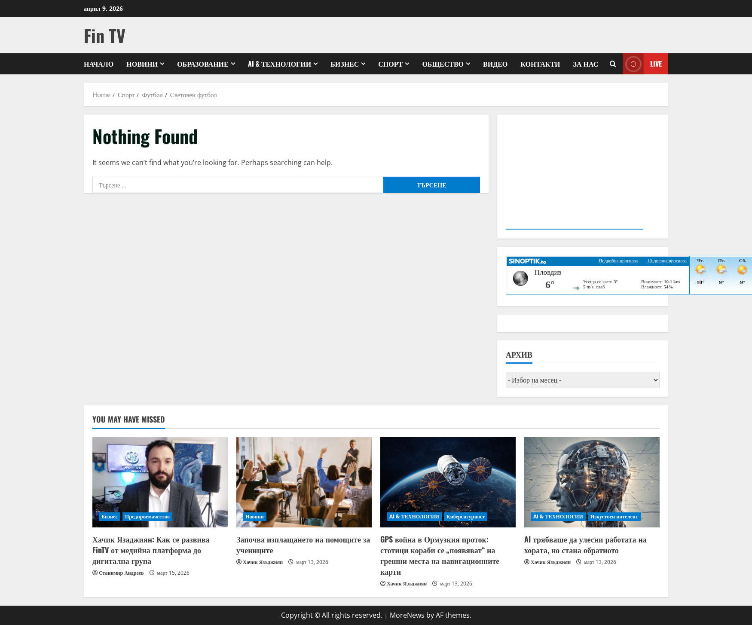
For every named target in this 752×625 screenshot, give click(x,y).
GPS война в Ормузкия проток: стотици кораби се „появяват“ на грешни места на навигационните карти (439, 555)
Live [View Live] (642, 63)
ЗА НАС (586, 63)
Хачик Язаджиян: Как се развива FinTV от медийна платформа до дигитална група (150, 549)
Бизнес (344, 63)
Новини (142, 63)
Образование (203, 63)
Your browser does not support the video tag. (574, 175)
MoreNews (407, 615)
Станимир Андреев (121, 572)
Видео (495, 63)
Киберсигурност (465, 516)
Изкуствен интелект (614, 516)
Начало (98, 63)
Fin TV (104, 35)
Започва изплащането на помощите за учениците (303, 544)
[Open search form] (613, 63)
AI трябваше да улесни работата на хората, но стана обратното (585, 544)
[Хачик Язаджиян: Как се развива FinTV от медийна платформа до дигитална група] (160, 482)
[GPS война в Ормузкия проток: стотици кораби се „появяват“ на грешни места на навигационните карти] (448, 482)
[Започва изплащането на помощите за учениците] (304, 482)
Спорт (390, 63)
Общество (443, 63)
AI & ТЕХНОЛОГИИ (279, 63)
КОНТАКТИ (540, 63)
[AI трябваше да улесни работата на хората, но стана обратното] (592, 482)
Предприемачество (147, 516)
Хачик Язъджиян (263, 562)
